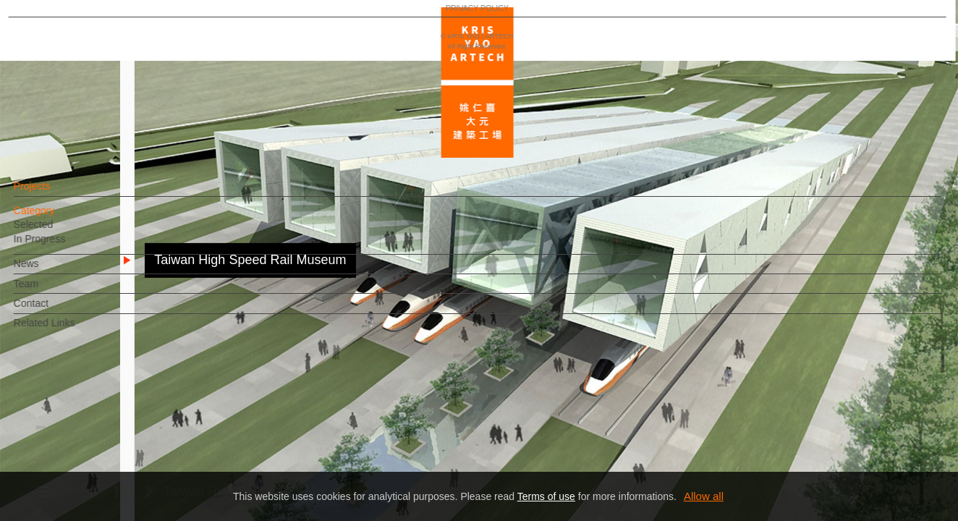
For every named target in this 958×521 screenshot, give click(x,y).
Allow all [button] (704, 496)
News (51, 270)
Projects (56, 193)
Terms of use (546, 496)
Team (50, 291)
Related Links (69, 330)
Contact (55, 310)
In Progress (64, 246)
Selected (57, 231)
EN (99, 425)
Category (59, 218)
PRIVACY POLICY (74, 467)
